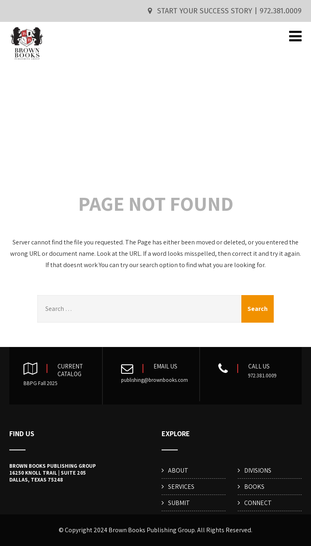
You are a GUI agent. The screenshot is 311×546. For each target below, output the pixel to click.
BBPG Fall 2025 (40, 383)
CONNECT (258, 503)
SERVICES (181, 486)
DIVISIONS (257, 470)
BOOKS (254, 486)
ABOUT (178, 470)
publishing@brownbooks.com (154, 380)
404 (155, 133)
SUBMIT (179, 503)
